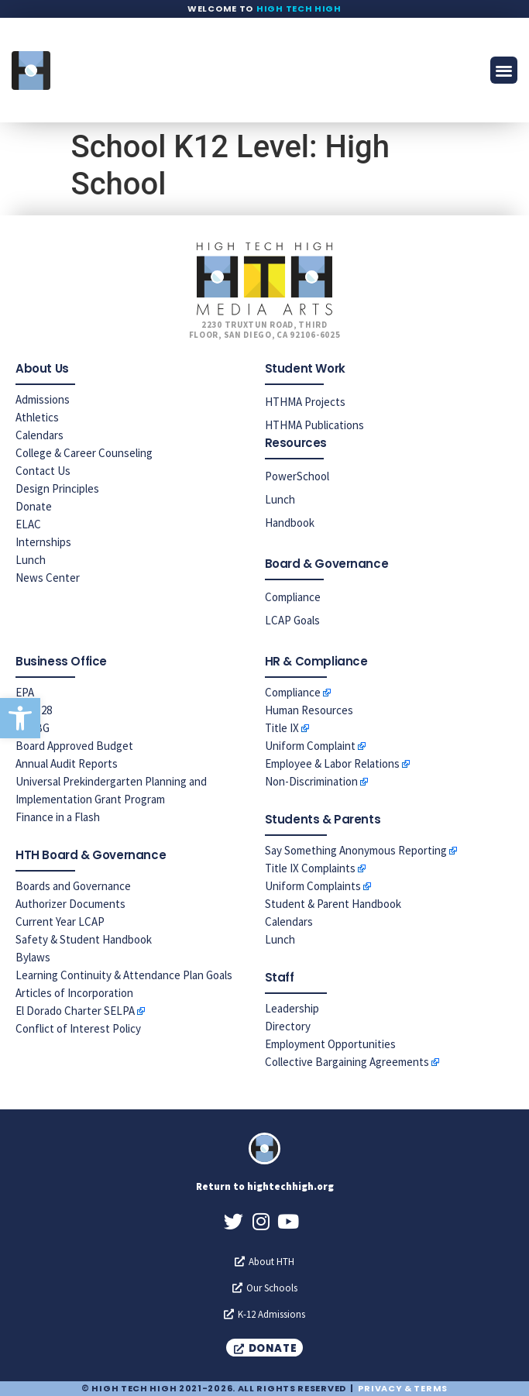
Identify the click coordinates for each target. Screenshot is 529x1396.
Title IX (282, 727)
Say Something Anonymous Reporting (356, 850)
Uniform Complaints (313, 886)
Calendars (39, 435)
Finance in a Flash (57, 817)
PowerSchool (297, 476)
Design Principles (57, 488)
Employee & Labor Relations (332, 763)
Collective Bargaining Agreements (347, 1061)
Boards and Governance (73, 886)
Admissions (42, 399)
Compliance (293, 597)
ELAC (28, 524)
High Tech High (299, 8)
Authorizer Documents (70, 903)
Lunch (30, 559)
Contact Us (42, 470)
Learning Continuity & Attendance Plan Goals (123, 975)
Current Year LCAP (60, 921)
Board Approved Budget (74, 745)
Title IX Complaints (310, 868)
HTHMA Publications (314, 425)
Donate (33, 506)
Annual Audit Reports (66, 763)
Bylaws (32, 957)
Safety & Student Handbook (83, 939)
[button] (20, 718)
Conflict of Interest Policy (78, 1028)
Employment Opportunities (330, 1044)
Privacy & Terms (403, 1388)
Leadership (292, 1008)
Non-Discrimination (311, 781)
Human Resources (309, 710)
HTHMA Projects (305, 401)
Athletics (37, 417)
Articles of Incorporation (74, 992)
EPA (24, 692)
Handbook (289, 522)
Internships (43, 542)
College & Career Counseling (84, 452)
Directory (288, 1026)
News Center (47, 577)
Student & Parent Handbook (333, 903)
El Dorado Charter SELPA (75, 1010)
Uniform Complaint (310, 745)
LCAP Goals (292, 620)
